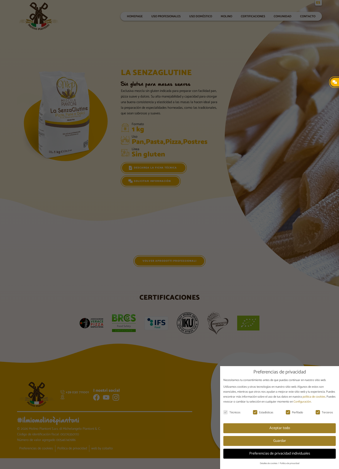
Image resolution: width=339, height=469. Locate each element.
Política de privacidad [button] (289, 463)
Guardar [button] (279, 441)
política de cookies (313, 396)
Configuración (302, 401)
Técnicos (231, 412)
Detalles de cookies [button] (269, 463)
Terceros (324, 412)
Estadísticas (263, 412)
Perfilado (294, 412)
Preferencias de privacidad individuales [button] (279, 453)
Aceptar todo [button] (279, 428)
